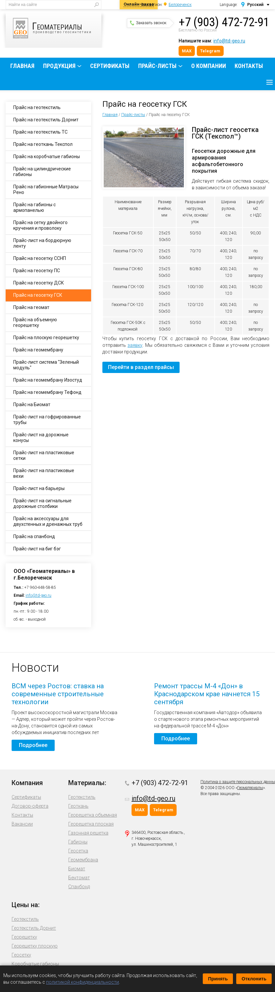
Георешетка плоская (91, 824)
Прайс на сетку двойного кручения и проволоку (40, 225)
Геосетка (78, 850)
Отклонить (254, 978)
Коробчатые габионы (35, 963)
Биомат (76, 868)
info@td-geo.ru (229, 40)
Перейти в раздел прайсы (141, 367)
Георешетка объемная (92, 815)
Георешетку (24, 937)
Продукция (59, 65)
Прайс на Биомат (31, 404)
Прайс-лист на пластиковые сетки (43, 455)
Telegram (210, 50)
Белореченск (180, 4)
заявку (135, 345)
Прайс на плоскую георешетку (46, 337)
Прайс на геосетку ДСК (38, 282)
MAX (187, 50)
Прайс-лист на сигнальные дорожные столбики (42, 503)
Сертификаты (110, 65)
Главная (22, 65)
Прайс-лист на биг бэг (37, 548)
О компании (208, 65)
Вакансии (22, 824)
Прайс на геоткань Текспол (43, 144)
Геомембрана (83, 859)
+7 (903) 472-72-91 (224, 22)
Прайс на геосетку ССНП (39, 258)
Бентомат (79, 877)
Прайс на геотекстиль (37, 107)
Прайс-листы (157, 65)
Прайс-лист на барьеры (39, 488)
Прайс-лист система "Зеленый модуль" (46, 364)
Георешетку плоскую (35, 946)
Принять (218, 978)
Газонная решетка (88, 833)
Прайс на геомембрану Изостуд (47, 380)
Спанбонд (79, 886)
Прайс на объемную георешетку (35, 322)
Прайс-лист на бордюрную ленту (42, 243)
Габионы (77, 841)
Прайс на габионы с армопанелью (34, 207)
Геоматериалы (250, 787)
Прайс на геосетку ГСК (37, 295)
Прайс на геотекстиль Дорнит (46, 119)
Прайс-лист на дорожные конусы (41, 437)
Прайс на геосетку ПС (36, 270)
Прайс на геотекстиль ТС (40, 132)
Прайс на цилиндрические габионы (42, 171)
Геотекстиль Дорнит (34, 928)
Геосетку (21, 955)
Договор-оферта (30, 806)
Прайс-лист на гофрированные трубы (47, 419)
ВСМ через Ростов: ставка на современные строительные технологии (58, 694)
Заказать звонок (148, 23)
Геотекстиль (81, 797)
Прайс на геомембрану (38, 349)
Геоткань (78, 806)
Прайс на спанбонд (34, 536)
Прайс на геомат (31, 307)
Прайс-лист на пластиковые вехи (43, 473)
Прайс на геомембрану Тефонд (47, 392)
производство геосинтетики (57, 28)
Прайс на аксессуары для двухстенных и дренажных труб (47, 521)
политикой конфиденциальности (82, 982)
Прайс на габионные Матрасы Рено (46, 189)
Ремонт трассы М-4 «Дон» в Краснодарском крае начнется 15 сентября (206, 694)
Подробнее (33, 745)
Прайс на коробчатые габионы (46, 156)
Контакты (249, 65)
